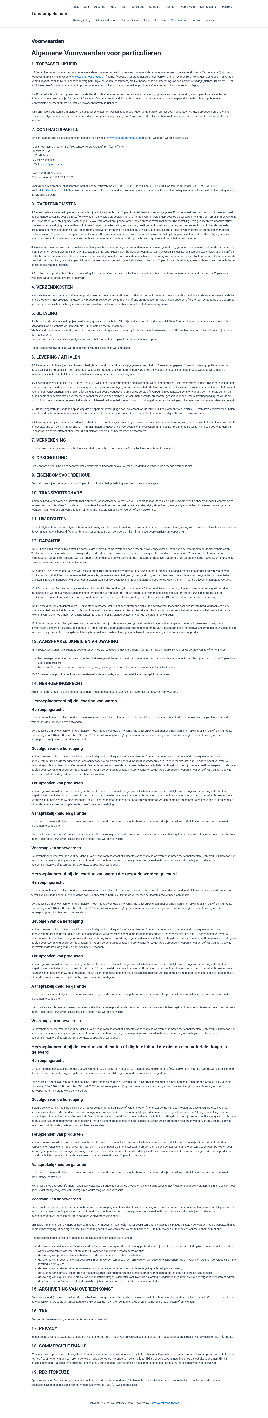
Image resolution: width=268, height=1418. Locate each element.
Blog (113, 6)
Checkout (138, 6)
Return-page (81, 6)
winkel (196, 20)
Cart (124, 6)
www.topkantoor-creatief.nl (88, 76)
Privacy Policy (81, 20)
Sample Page (130, 20)
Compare (154, 6)
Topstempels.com (49, 13)
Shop (146, 20)
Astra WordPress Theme (164, 1403)
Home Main (188, 6)
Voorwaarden (179, 20)
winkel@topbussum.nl (53, 164)
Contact (170, 6)
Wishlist (211, 20)
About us (99, 6)
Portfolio (227, 6)
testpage (160, 20)
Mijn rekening (208, 6)
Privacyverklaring (106, 20)
